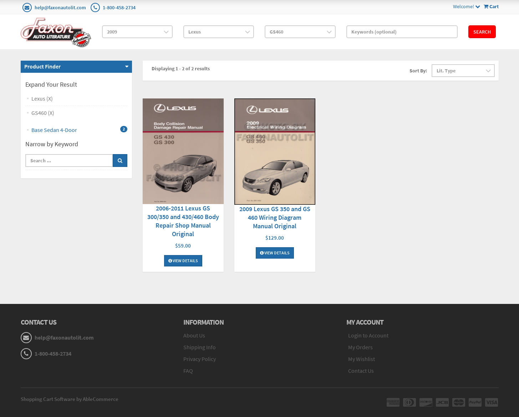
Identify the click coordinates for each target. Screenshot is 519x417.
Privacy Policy (199, 358)
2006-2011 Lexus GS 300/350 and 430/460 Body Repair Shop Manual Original (183, 221)
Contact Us (361, 370)
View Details (183, 260)
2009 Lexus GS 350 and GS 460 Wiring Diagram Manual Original (274, 217)
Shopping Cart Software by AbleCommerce (69, 399)
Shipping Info (199, 347)
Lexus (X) (42, 98)
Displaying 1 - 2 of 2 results (181, 68)
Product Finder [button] (42, 66)
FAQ (188, 370)
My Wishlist (361, 358)
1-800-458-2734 (119, 7)
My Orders (360, 347)
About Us (194, 335)
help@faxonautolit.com (60, 7)
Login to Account (368, 335)
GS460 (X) (42, 112)
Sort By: (418, 70)
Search (482, 32)
